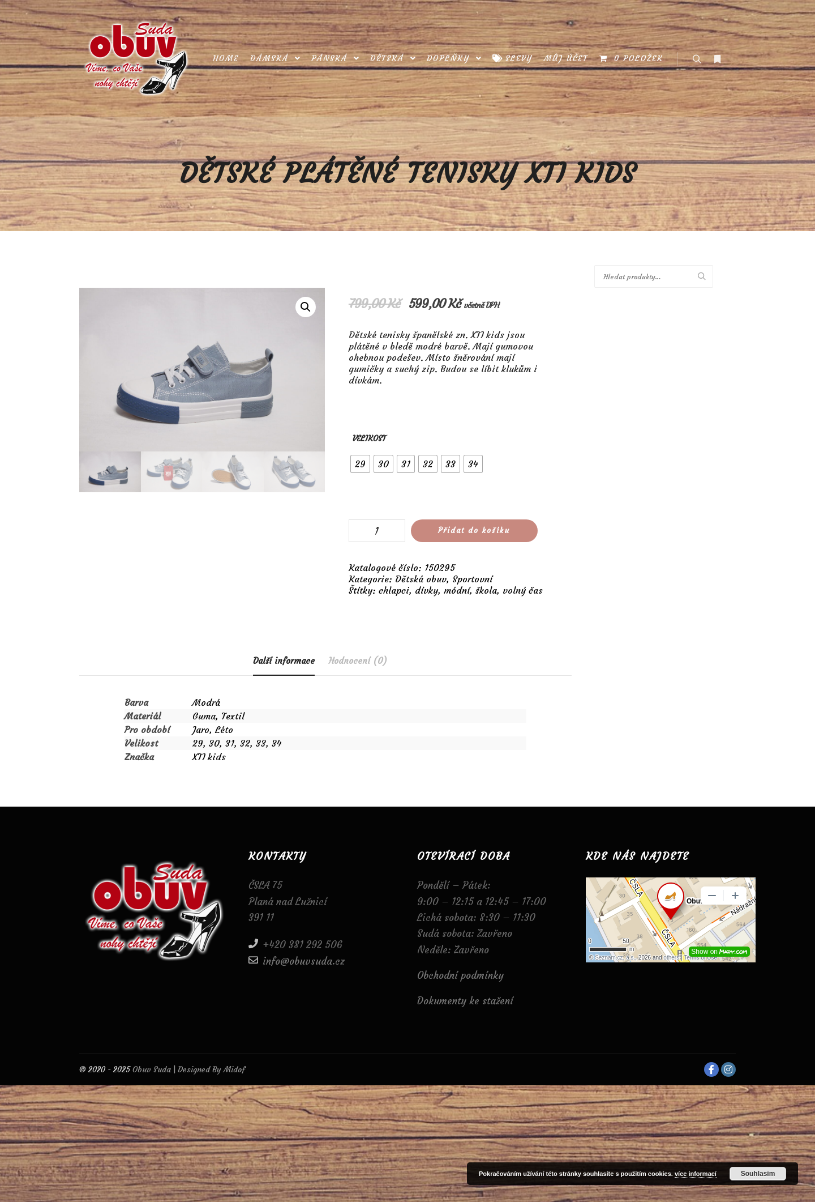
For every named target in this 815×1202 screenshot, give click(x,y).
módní (457, 590)
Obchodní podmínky (460, 975)
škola (486, 590)
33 (261, 743)
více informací (696, 1173)
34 (277, 743)
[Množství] (377, 530)
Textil (232, 716)
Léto (224, 729)
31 (229, 743)
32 (245, 743)
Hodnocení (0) (358, 660)
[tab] (284, 661)
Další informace (284, 660)
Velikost (369, 438)
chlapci (394, 590)
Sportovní (472, 579)
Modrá (206, 702)
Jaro (200, 729)
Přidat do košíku (474, 530)
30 (214, 743)
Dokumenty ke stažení (465, 1001)
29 (197, 743)
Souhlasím (758, 1174)
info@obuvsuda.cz (296, 960)
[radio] (360, 463)
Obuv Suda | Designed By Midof (187, 1069)
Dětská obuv (421, 579)
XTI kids (209, 756)
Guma (204, 716)
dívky (426, 590)
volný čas (523, 590)
